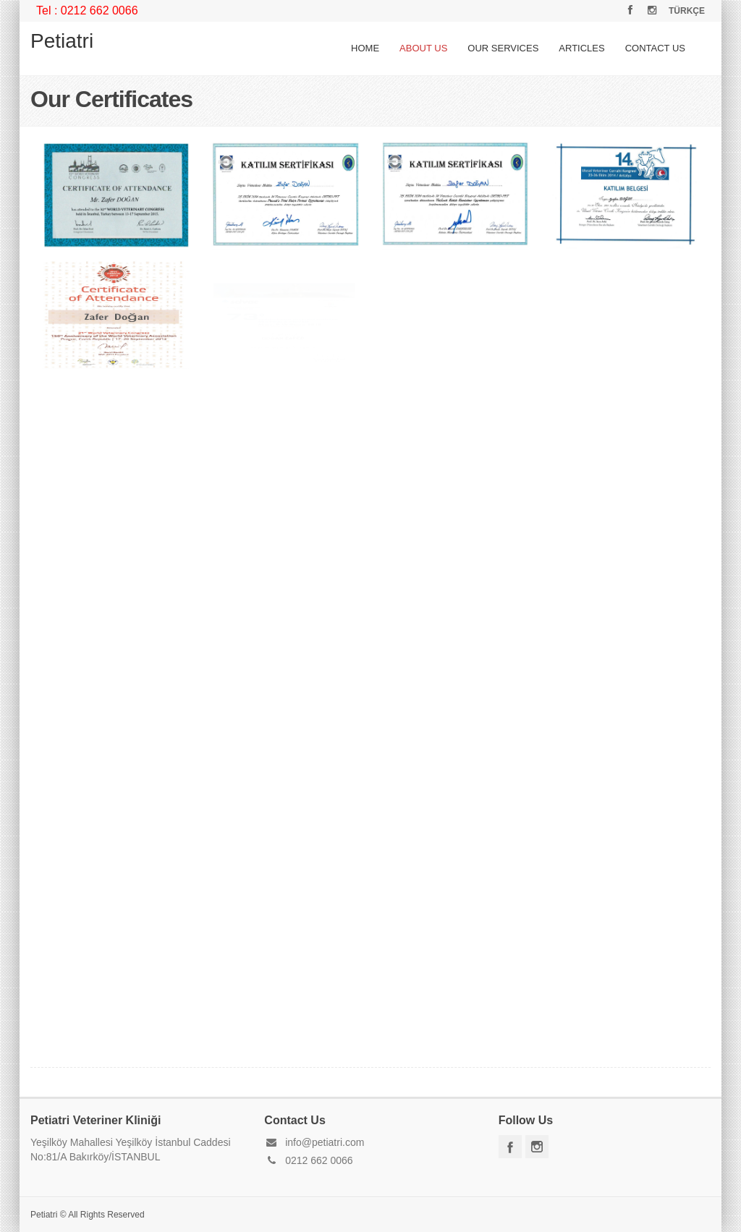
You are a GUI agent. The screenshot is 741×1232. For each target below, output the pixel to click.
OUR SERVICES (502, 48)
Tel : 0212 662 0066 (87, 10)
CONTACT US (655, 48)
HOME (365, 48)
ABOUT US (423, 48)
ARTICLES (581, 48)
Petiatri (61, 41)
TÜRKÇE (687, 11)
